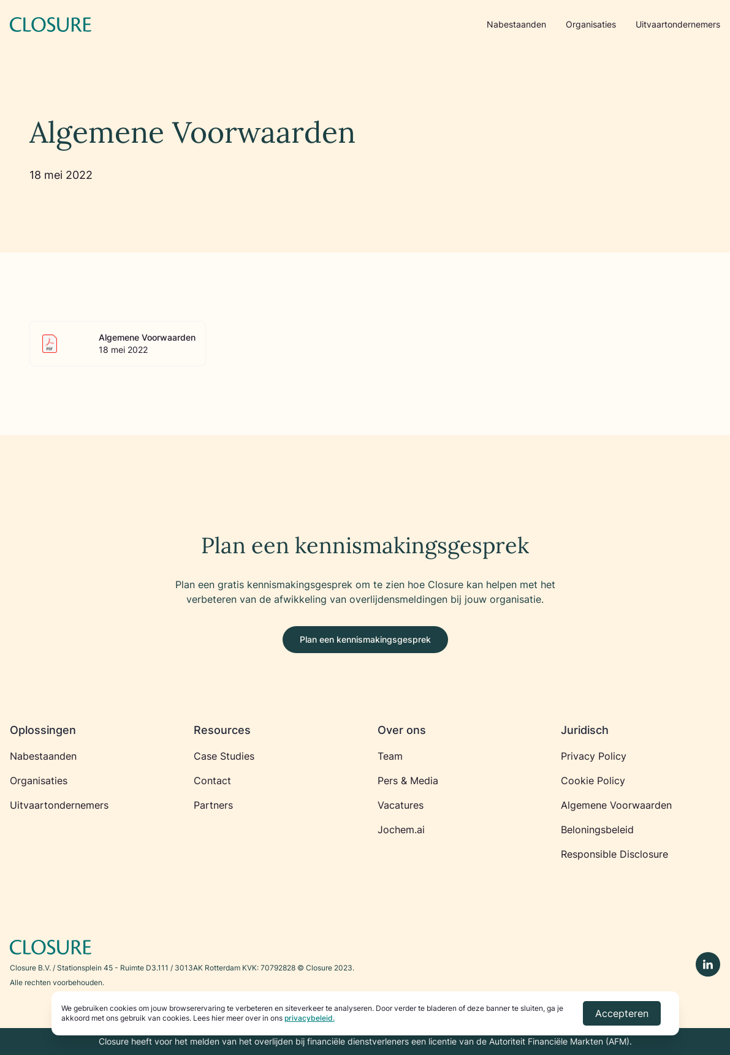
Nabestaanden (516, 24)
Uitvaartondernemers (678, 24)
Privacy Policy (593, 756)
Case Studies (224, 756)
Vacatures (401, 805)
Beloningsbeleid (597, 829)
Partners (213, 805)
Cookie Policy (593, 780)
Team (390, 756)
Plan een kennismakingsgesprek (365, 639)
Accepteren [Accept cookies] (621, 1013)
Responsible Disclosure (614, 854)
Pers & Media (408, 780)
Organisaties (591, 24)
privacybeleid (308, 1018)
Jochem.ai (401, 829)
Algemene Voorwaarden (616, 805)
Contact (212, 780)
